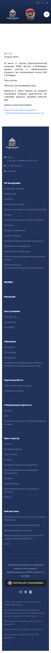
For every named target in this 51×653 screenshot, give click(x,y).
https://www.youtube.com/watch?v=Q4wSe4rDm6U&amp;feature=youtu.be (24, 112)
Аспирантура (10, 322)
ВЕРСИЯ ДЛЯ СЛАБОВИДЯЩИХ (25, 582)
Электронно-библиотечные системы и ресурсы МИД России (25, 518)
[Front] (12, 143)
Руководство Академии (14, 188)
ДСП (6, 415)
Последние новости (13, 449)
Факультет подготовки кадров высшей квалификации (21, 471)
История (8, 214)
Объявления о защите (13, 390)
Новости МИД (10, 454)
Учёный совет (10, 193)
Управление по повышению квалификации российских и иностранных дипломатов (23, 364)
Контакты (10, 171)
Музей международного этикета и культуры (23, 220)
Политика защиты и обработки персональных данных (24, 258)
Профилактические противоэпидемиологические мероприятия (24, 266)
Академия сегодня (12, 235)
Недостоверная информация (17, 251)
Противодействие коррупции (17, 246)
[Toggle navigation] (47, 14)
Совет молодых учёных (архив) (18, 385)
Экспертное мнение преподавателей (20, 464)
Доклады (8, 410)
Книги (7, 543)
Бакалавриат (9, 347)
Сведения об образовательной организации (23, 240)
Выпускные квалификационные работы (22, 525)
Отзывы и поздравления (15, 230)
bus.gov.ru (8, 643)
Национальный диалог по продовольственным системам (25, 422)
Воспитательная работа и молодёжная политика (21, 490)
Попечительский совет (14, 204)
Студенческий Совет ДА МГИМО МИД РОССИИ (25, 209)
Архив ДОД (9, 327)
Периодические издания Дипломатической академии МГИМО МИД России (23, 537)
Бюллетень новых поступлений (18, 530)
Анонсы (7, 444)
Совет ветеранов (11, 483)
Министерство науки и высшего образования (23, 629)
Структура (8, 199)
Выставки (8, 478)
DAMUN (7, 497)
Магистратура (10, 316)
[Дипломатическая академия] (12, 14)
